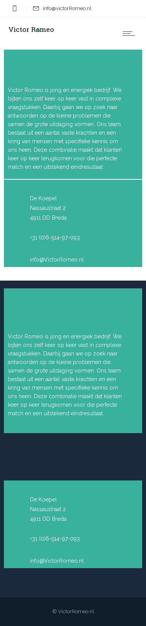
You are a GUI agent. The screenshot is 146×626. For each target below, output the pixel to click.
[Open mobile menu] (130, 33)
